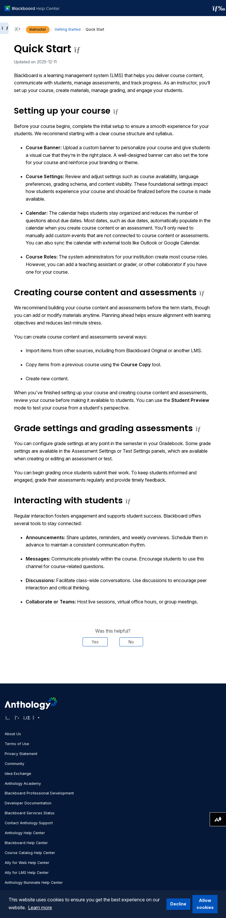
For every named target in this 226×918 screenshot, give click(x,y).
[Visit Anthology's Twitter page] (17, 718)
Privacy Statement (21, 754)
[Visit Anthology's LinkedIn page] (26, 718)
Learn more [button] (40, 907)
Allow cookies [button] (205, 904)
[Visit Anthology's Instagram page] (36, 718)
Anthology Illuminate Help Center (34, 882)
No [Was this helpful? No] (131, 641)
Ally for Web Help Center (27, 862)
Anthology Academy (23, 783)
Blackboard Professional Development (39, 793)
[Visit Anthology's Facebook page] (8, 718)
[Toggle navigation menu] (217, 8)
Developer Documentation (28, 803)
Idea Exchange (18, 773)
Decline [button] (178, 903)
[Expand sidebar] (4, 28)
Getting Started (68, 29)
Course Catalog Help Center (30, 853)
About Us (13, 734)
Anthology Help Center (25, 833)
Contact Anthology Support (29, 823)
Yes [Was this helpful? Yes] (95, 641)
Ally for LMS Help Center (27, 872)
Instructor (37, 29)
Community (14, 763)
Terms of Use (17, 744)
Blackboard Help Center (26, 843)
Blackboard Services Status (30, 813)
